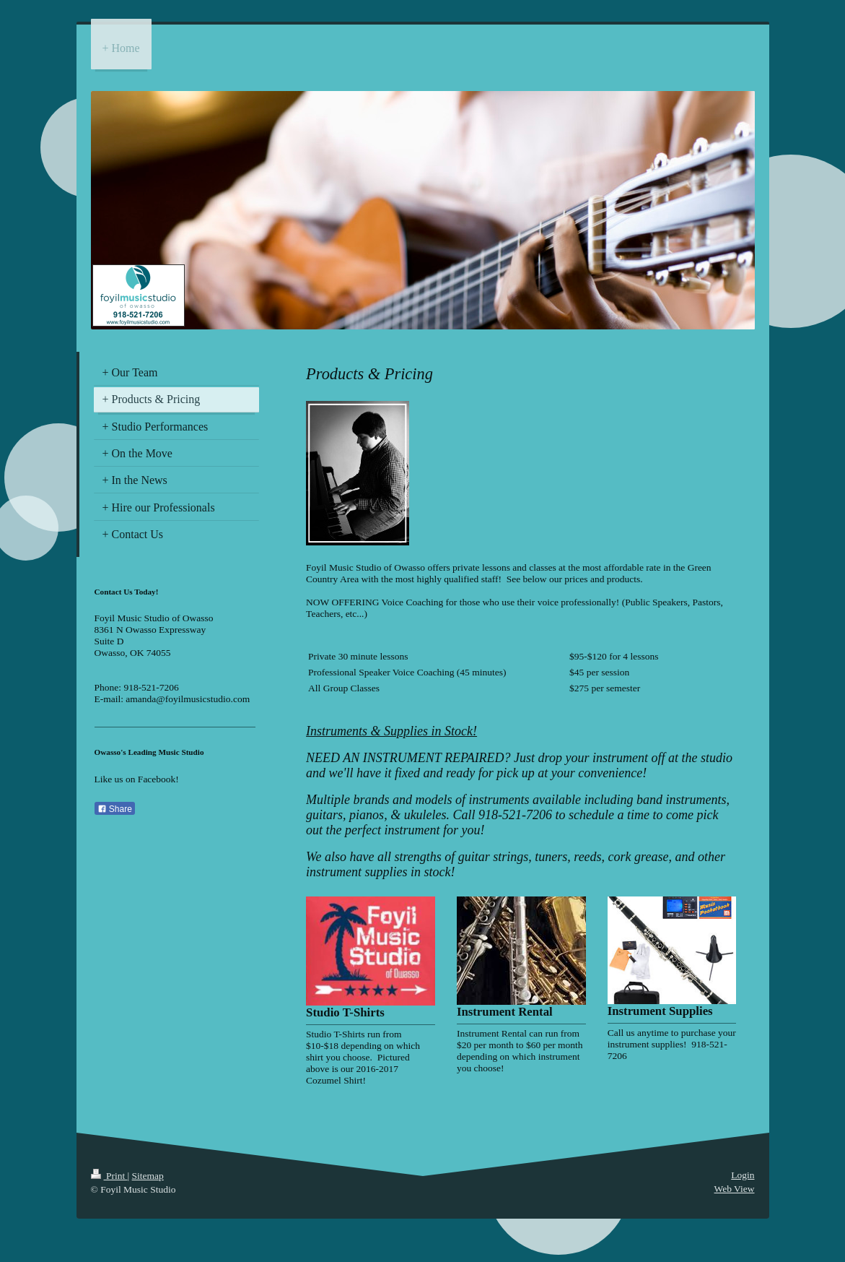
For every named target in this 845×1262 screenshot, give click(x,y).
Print (109, 1175)
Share (114, 809)
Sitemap (148, 1175)
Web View (734, 1188)
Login (742, 1175)
